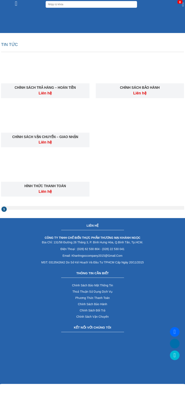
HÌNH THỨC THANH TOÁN (45, 186)
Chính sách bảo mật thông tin (92, 285)
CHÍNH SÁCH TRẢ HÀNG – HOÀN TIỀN (45, 87)
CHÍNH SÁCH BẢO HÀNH (140, 87)
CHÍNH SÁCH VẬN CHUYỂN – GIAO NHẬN (45, 137)
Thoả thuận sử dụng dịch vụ (92, 291)
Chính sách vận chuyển (92, 316)
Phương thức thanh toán (92, 298)
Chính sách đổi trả (92, 310)
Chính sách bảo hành (92, 304)
